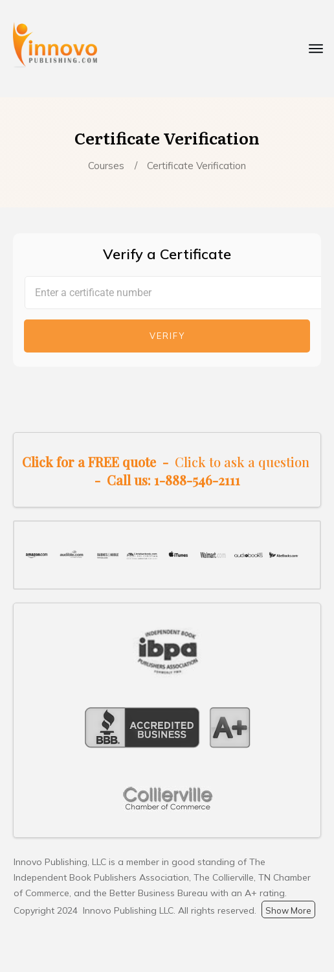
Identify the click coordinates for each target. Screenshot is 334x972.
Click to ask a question (242, 461)
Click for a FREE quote (89, 461)
